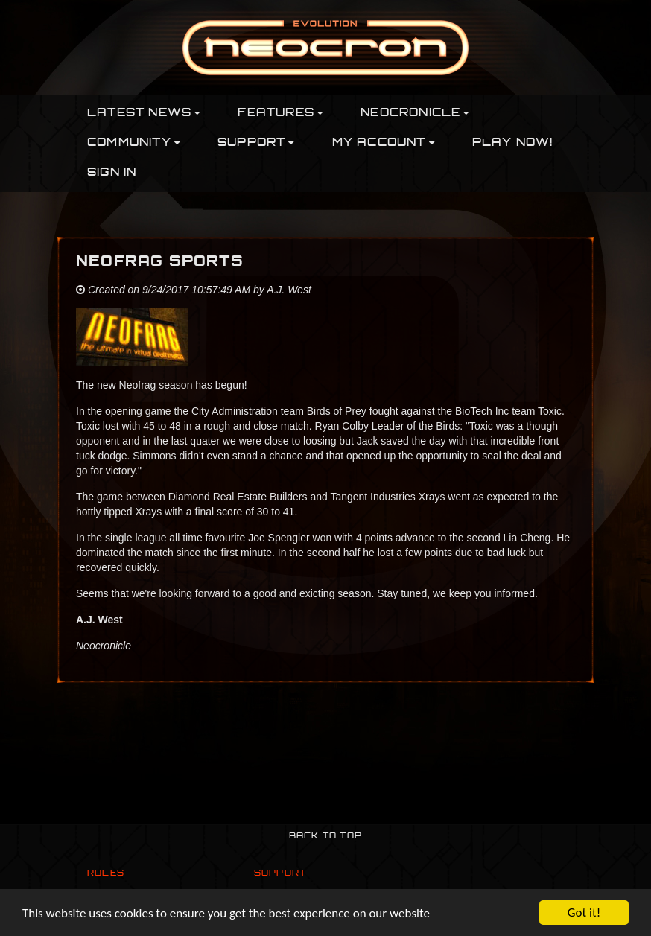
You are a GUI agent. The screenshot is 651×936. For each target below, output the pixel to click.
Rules (105, 874)
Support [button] (256, 143)
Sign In (111, 173)
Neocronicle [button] (415, 113)
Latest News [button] (143, 113)
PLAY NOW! (512, 143)
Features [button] (280, 113)
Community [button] (133, 143)
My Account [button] (383, 143)
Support (280, 874)
